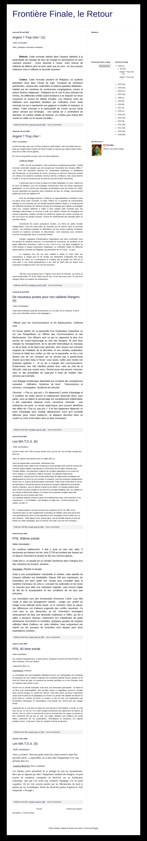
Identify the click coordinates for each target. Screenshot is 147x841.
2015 (120, 115)
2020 (120, 98)
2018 (120, 104)
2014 (120, 118)
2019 (120, 101)
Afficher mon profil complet (113, 149)
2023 (120, 91)
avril (121, 69)
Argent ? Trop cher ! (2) (28, 37)
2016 (120, 111)
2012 (120, 125)
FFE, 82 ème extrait (26, 649)
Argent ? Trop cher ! (26, 136)
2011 (120, 128)
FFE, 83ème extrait (25, 538)
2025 (120, 84)
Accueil (39, 809)
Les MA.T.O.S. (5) (25, 743)
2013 (120, 121)
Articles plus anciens (74, 809)
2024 (120, 88)
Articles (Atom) (28, 813)
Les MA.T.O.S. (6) (25, 441)
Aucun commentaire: (55, 125)
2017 (120, 108)
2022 (120, 94)
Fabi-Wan (110, 145)
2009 (120, 135)
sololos (80, 828)
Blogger (95, 828)
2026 (120, 66)
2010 (120, 131)
